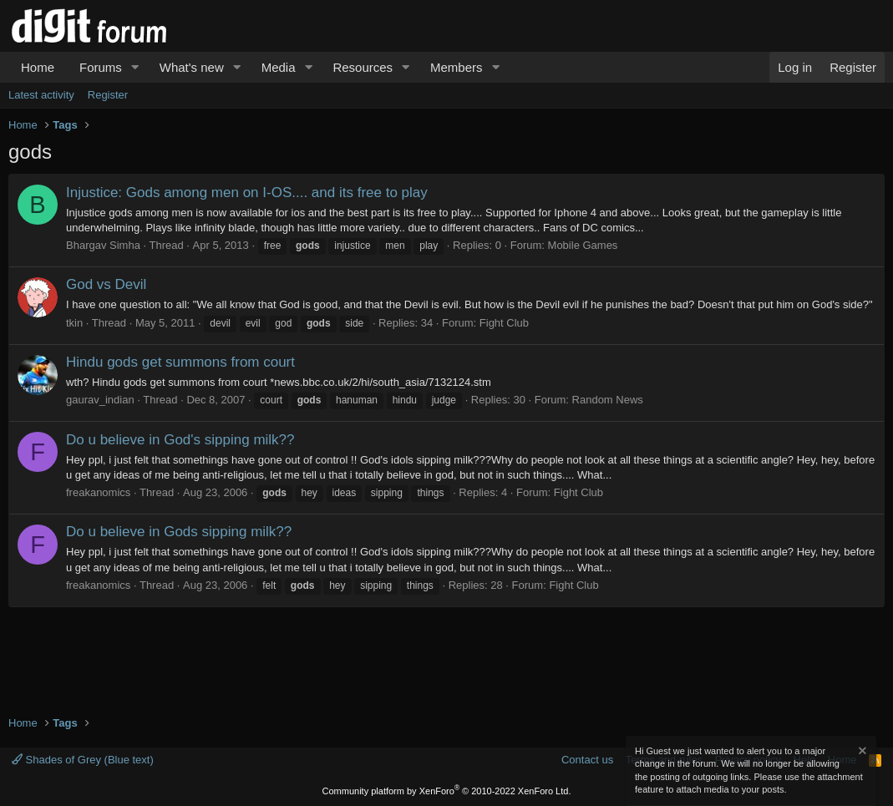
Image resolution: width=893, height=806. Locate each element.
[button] (135, 67)
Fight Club (504, 323)
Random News (607, 399)
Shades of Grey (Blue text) (83, 759)
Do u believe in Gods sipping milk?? (179, 532)
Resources (362, 67)
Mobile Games (583, 245)
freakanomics (98, 492)
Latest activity (41, 95)
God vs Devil (106, 284)
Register (108, 95)
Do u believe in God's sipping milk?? (180, 440)
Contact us (587, 759)
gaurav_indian (100, 399)
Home (37, 67)
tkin (74, 323)
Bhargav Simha (103, 245)
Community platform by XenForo (446, 791)
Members (456, 67)
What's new (192, 67)
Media (278, 67)
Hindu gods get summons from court (180, 362)
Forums (100, 67)
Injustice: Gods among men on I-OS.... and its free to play (247, 192)
